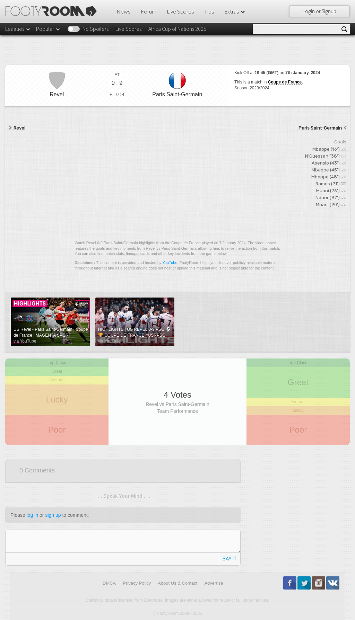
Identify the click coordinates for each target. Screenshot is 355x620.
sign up (53, 515)
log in (32, 515)
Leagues (18, 28)
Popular (48, 28)
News (123, 11)
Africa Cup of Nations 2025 (177, 28)
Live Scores (180, 11)
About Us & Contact (177, 583)
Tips (209, 11)
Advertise (213, 583)
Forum (148, 11)
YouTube (169, 262)
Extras (235, 11)
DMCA (109, 583)
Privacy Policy (137, 583)
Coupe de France (285, 82)
